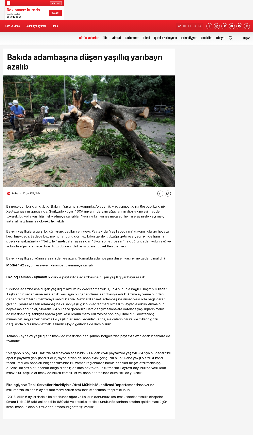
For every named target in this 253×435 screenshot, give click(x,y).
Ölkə (105, 38)
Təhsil (146, 38)
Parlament (132, 38)
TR (194, 26)
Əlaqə (55, 26)
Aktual (116, 38)
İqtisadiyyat (189, 38)
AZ (179, 26)
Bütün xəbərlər (89, 38)
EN (184, 26)
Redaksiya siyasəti (36, 26)
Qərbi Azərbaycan (165, 38)
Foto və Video (12, 26)
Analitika (206, 38)
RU (189, 26)
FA (199, 26)
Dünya (220, 38)
